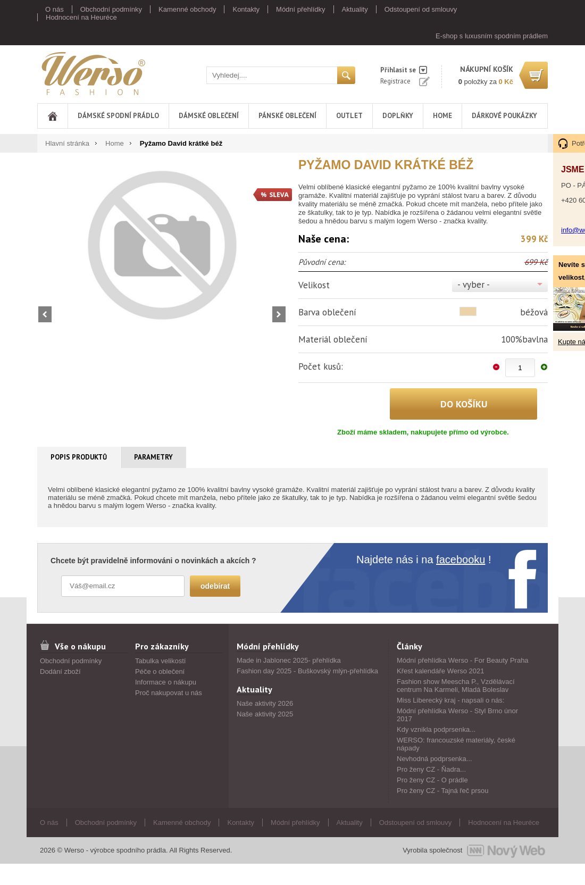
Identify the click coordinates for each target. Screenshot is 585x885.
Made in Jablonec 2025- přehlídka (289, 660)
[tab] (79, 457)
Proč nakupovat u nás (168, 693)
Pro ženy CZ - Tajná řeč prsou (442, 791)
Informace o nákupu (165, 682)
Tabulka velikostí (160, 661)
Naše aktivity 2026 (265, 703)
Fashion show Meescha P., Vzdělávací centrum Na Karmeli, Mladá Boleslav (456, 686)
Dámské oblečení (209, 115)
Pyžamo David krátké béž (181, 143)
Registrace (395, 81)
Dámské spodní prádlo (118, 115)
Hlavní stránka (67, 143)
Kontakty (246, 9)
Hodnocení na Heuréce (81, 17)
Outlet (349, 115)
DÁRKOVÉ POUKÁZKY (504, 115)
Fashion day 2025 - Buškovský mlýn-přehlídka (307, 671)
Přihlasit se (398, 69)
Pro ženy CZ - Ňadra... (431, 769)
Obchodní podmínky (111, 9)
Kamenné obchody (187, 9)
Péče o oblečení (160, 671)
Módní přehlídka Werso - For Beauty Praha (463, 660)
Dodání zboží (60, 671)
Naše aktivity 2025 (265, 714)
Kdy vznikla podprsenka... (436, 729)
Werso (92, 73)
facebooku (460, 559)
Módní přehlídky (300, 9)
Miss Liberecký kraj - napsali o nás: (450, 700)
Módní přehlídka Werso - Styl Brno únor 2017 (457, 715)
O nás (54, 9)
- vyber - (473, 284)
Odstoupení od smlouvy (421, 9)
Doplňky (397, 115)
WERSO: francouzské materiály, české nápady (456, 744)
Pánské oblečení (287, 115)
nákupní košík (486, 69)
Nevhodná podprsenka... (434, 759)
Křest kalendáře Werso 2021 (440, 671)
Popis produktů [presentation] (79, 457)
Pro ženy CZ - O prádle (432, 780)
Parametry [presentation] (153, 457)
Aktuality (355, 9)
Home (442, 115)
